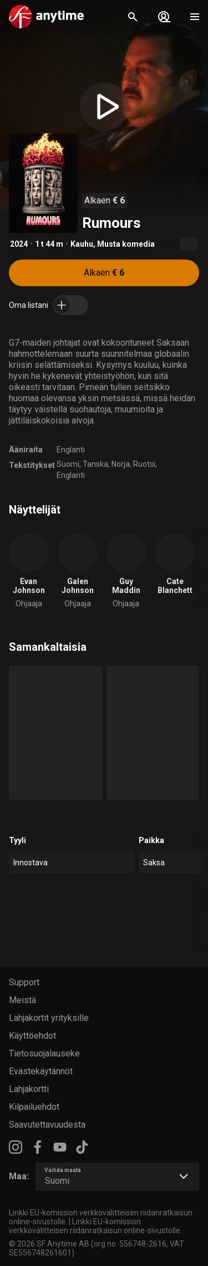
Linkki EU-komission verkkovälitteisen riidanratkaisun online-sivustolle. (95, 1226)
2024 (19, 244)
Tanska (95, 464)
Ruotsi (144, 464)
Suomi (68, 464)
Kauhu (81, 244)
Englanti (71, 449)
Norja (120, 464)
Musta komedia (126, 244)
